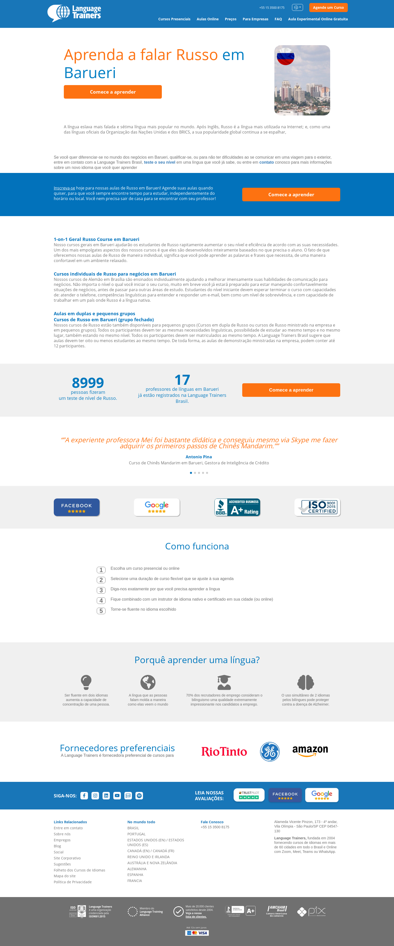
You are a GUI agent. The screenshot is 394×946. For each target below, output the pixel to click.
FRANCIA (134, 880)
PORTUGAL (136, 834)
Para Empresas (255, 19)
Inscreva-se (64, 188)
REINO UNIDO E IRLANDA (148, 856)
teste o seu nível (159, 162)
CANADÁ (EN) (138, 850)
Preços (230, 19)
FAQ (278, 19)
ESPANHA (135, 874)
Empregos (62, 840)
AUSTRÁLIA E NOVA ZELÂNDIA (152, 862)
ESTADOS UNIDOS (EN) (146, 840)
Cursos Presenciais (174, 19)
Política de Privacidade (73, 881)
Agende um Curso (328, 7)
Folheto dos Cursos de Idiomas (79, 870)
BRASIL (133, 828)
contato (266, 162)
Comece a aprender (113, 92)
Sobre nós (62, 834)
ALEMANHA (136, 868)
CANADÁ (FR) (163, 850)
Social (59, 852)
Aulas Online (208, 19)
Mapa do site (65, 875)
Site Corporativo (67, 858)
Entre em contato (68, 828)
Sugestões (62, 864)
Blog (57, 846)
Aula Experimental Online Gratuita (318, 19)
